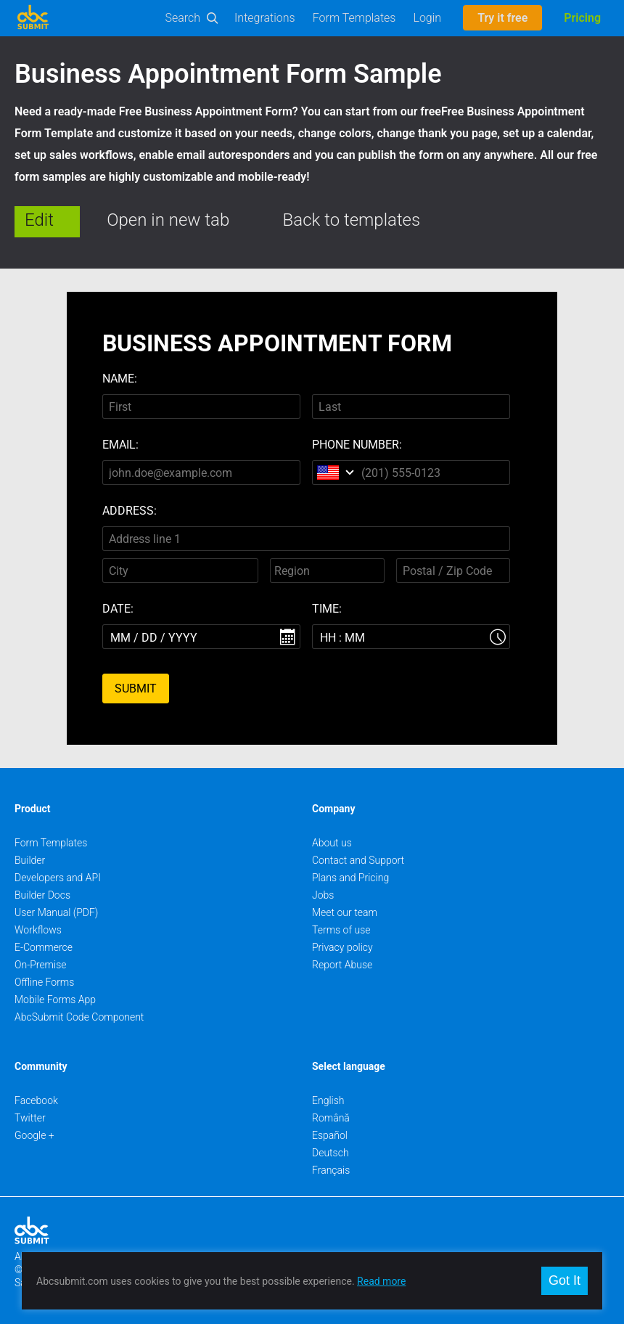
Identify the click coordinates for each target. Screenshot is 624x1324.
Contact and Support (358, 860)
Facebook (36, 1100)
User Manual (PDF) (56, 912)
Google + (34, 1135)
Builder (30, 860)
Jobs (323, 895)
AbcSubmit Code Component (79, 1017)
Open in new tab (168, 220)
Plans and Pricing (350, 877)
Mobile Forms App (55, 999)
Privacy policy (342, 947)
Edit (39, 220)
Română (331, 1118)
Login (427, 18)
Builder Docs (42, 895)
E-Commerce (44, 947)
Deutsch (330, 1152)
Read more (381, 1281)
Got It (564, 1280)
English (328, 1100)
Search (183, 18)
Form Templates (354, 18)
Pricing (582, 18)
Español (330, 1135)
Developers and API (58, 877)
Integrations (264, 18)
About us (332, 843)
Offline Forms (44, 982)
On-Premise (41, 964)
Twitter (30, 1118)
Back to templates (352, 220)
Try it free (502, 18)
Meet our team (344, 912)
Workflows (38, 930)
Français (331, 1170)
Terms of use (341, 930)
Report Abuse (342, 964)
